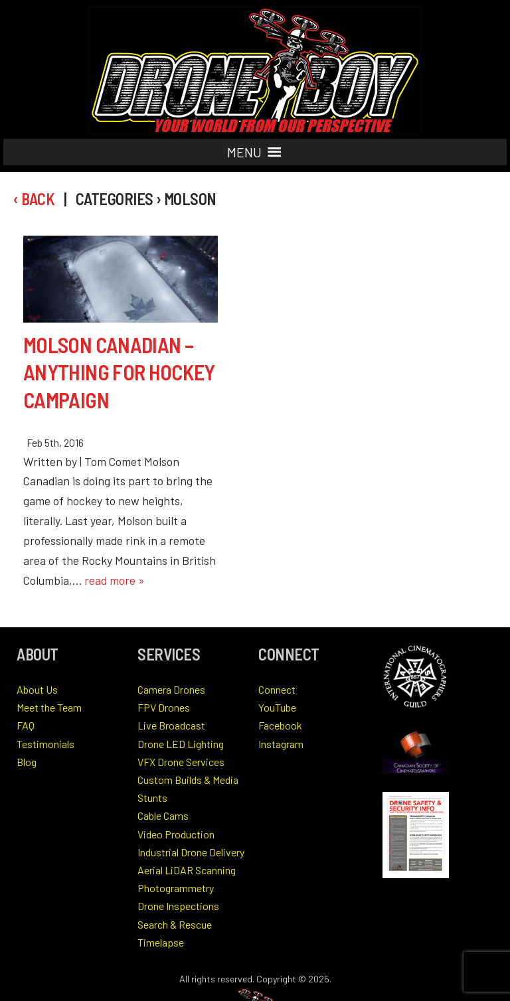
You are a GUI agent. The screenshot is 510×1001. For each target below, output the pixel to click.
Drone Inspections (178, 905)
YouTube (277, 707)
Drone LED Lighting (180, 743)
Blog (27, 761)
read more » (114, 580)
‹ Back (33, 198)
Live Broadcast (171, 725)
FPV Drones (163, 707)
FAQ (26, 725)
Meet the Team (49, 707)
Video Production (175, 834)
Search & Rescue (174, 924)
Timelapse (160, 942)
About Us (37, 689)
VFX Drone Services (180, 761)
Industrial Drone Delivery (190, 852)
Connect (277, 689)
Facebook (280, 725)
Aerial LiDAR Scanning (186, 870)
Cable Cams (163, 815)
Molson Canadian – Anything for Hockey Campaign (119, 372)
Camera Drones (171, 689)
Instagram (280, 743)
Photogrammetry (175, 888)
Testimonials (45, 743)
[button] (244, 152)
